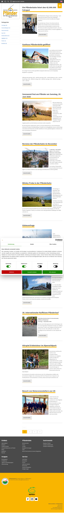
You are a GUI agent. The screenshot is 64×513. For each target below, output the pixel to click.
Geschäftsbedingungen (57, 508)
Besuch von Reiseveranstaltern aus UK (39, 391)
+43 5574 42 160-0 (14, 480)
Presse (23, 463)
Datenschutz (59, 506)
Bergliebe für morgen (26, 448)
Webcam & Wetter (26, 464)
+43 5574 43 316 (58, 504)
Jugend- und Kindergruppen (7, 463)
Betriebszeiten (25, 444)
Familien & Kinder (5, 447)
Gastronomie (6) (5, 30)
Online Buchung (5, 464)
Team (23, 450)
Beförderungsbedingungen (56, 509)
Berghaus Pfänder (47, 444)
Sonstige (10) (4, 25)
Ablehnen (11, 272)
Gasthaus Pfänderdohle (48, 445)
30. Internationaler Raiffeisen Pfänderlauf (41, 313)
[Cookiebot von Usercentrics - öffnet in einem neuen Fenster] (56, 240)
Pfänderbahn (27, 441)
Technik (23, 447)
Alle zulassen (52, 272)
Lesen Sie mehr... (43, 34)
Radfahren (4, 452)
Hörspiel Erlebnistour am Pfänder (8, 448)
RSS (25, 428)
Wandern (3, 445)
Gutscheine (24, 460)
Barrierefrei (24, 466)
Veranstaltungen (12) (6, 28)
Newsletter (24, 461)
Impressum (60, 505)
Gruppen (5, 457)
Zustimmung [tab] (11, 244)
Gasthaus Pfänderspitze (48, 447)
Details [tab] (32, 244)
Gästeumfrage (28, 226)
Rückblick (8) (4, 44)
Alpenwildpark (5, 444)
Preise (23, 445)
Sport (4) (3, 33)
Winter (3, 450)
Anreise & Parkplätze (26, 468)
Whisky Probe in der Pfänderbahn (37, 183)
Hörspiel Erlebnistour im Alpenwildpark (40, 346)
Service (24, 457)
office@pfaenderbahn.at (23, 480)
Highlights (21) (5, 38)
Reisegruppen (5, 460)
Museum (3, 453)
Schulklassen (4, 461)
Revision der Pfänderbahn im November (40, 144)
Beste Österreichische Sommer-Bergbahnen (31, 452)
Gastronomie (47, 441)
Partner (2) (4, 41)
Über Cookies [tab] (53, 244)
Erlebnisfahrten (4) (5, 36)
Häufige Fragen (25, 469)
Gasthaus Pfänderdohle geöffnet (36, 44)
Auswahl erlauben (31, 272)
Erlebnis (4, 441)
